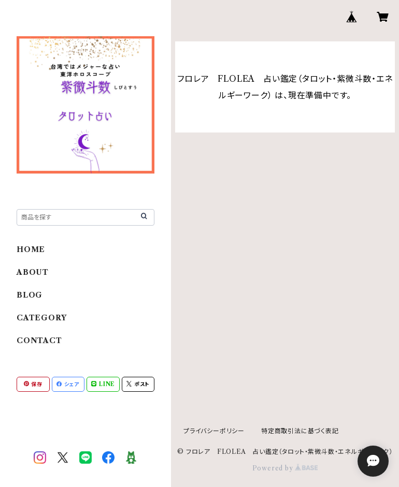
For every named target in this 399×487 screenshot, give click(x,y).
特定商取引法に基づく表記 (300, 431)
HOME (31, 249)
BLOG (29, 295)
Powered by (285, 468)
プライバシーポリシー (214, 431)
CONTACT (39, 340)
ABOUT (33, 272)
